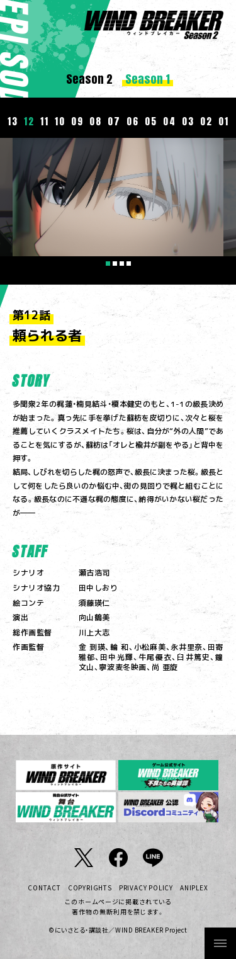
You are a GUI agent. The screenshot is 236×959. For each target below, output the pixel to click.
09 (77, 121)
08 (95, 121)
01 (223, 121)
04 (169, 121)
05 (151, 121)
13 (13, 121)
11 (44, 121)
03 (188, 121)
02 (206, 121)
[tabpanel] (118, 197)
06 (132, 121)
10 (60, 121)
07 (114, 121)
